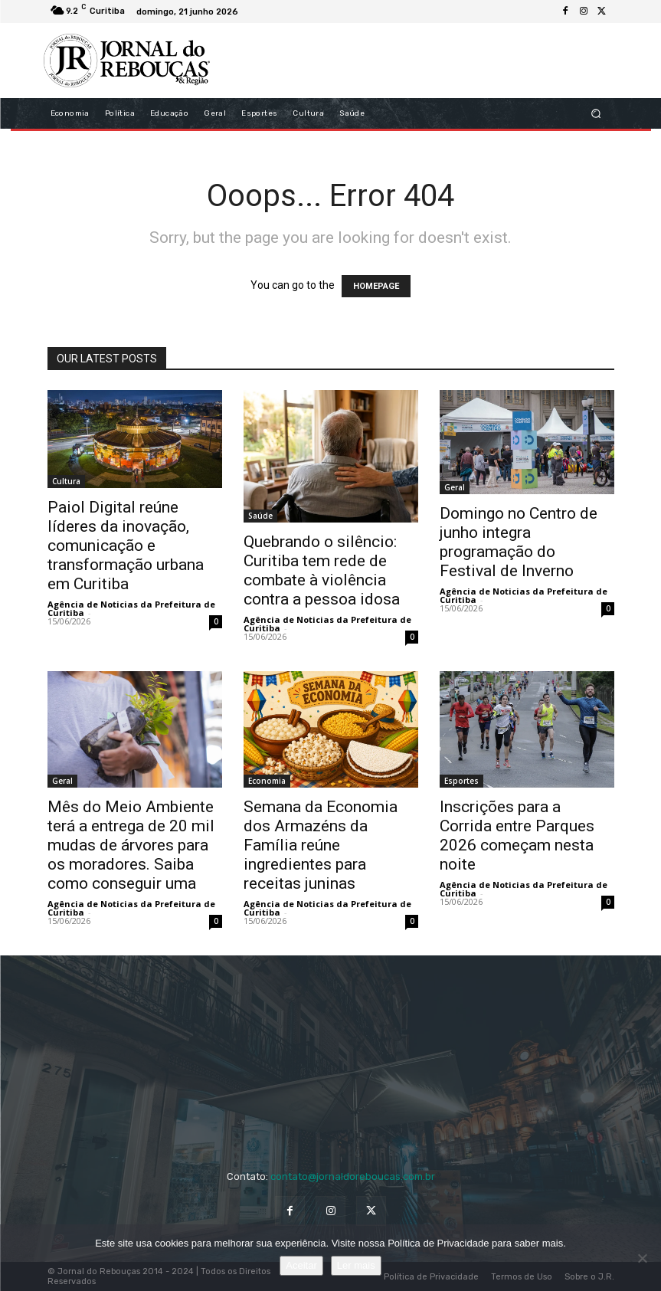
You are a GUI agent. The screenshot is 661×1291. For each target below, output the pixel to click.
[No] (642, 1258)
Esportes (461, 780)
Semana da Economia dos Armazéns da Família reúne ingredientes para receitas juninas (321, 845)
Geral (454, 487)
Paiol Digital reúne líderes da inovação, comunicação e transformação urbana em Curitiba (125, 545)
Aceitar (301, 1265)
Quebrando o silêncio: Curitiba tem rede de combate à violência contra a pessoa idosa (322, 570)
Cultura (66, 481)
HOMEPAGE (376, 286)
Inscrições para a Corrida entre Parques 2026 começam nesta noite (517, 835)
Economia (267, 780)
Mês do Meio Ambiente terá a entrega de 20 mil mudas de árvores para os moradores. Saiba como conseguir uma (130, 845)
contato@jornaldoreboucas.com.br (352, 1176)
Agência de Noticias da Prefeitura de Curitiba (131, 608)
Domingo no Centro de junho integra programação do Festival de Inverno (518, 542)
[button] (595, 114)
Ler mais (356, 1265)
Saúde (260, 515)
